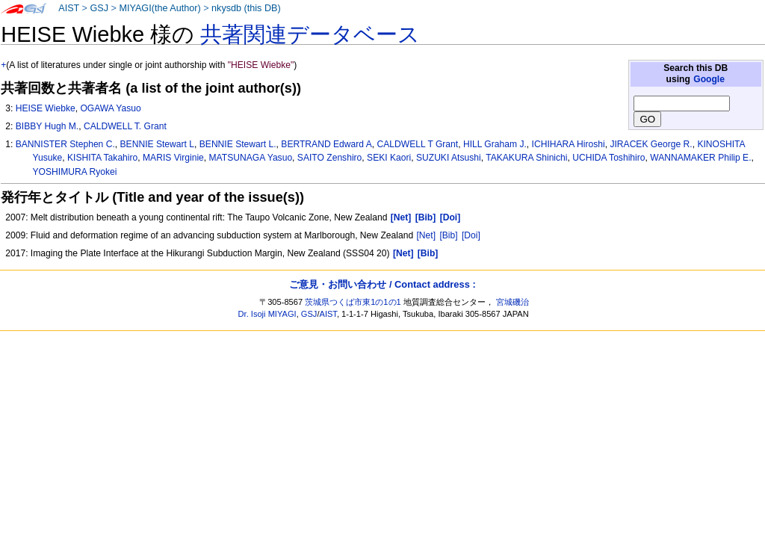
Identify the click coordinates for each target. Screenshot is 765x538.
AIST (68, 8)
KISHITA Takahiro (102, 157)
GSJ (99, 8)
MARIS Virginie (173, 157)
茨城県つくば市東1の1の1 (353, 301)
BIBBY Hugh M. (47, 126)
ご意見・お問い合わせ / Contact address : (382, 284)
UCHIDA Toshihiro (608, 157)
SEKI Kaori (389, 157)
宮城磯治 (512, 301)
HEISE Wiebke (45, 108)
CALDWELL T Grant (418, 144)
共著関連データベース (310, 34)
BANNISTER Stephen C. (65, 144)
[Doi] (471, 235)
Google (709, 79)
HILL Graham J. (495, 144)
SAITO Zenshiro (329, 157)
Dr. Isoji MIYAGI (267, 313)
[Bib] (448, 235)
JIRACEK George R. (651, 144)
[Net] (426, 235)
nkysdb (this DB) (246, 8)
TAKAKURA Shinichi (526, 157)
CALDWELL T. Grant (125, 126)
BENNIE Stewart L (157, 144)
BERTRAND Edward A (326, 144)
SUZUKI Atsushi (448, 157)
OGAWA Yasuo (110, 108)
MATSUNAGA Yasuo (251, 157)
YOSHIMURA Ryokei (75, 172)
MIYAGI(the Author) (159, 8)
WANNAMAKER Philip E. (700, 157)
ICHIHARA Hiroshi (568, 144)
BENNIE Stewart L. (237, 144)
